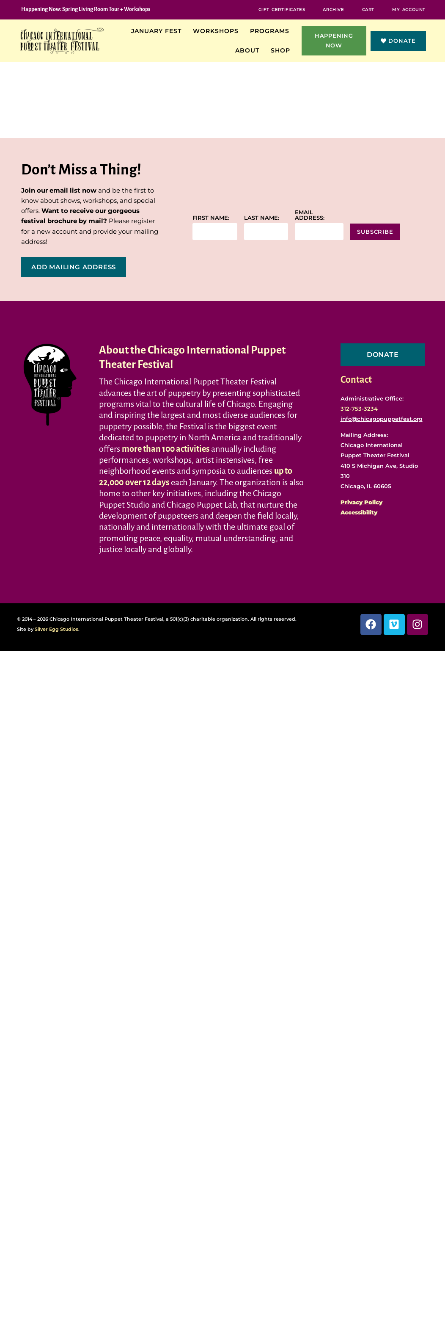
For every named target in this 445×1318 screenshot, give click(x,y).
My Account (409, 9)
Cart (368, 9)
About (249, 50)
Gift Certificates (282, 9)
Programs (272, 31)
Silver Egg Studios (56, 629)
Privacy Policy (361, 502)
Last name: (261, 218)
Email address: (309, 215)
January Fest (158, 31)
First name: (210, 218)
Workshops (218, 31)
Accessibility (359, 512)
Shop (282, 50)
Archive (333, 9)
